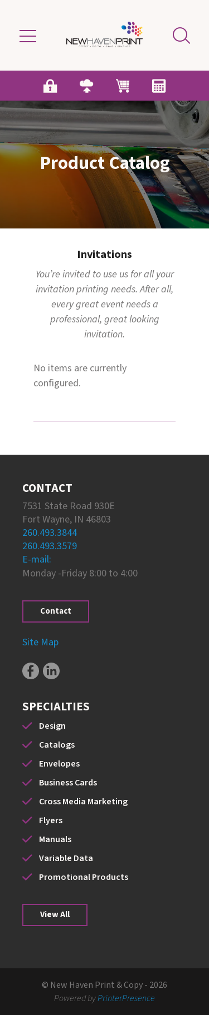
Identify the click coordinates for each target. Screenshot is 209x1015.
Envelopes (59, 764)
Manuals (55, 839)
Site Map (40, 642)
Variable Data (66, 858)
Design (52, 726)
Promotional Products (83, 877)
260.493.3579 (49, 546)
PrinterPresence (126, 998)
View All (55, 915)
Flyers (50, 820)
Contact (55, 611)
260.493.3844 (49, 533)
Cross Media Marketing (83, 801)
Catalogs (57, 745)
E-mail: (36, 559)
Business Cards (68, 783)
